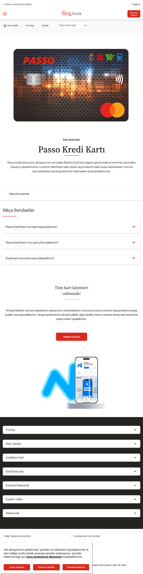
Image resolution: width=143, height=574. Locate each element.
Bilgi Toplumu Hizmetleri (18, 536)
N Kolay (30, 25)
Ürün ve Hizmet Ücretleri (18, 4)
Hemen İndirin (71, 337)
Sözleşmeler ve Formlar (87, 536)
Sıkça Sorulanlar (19, 193)
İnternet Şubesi (134, 13)
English (136, 4)
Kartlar (45, 25)
